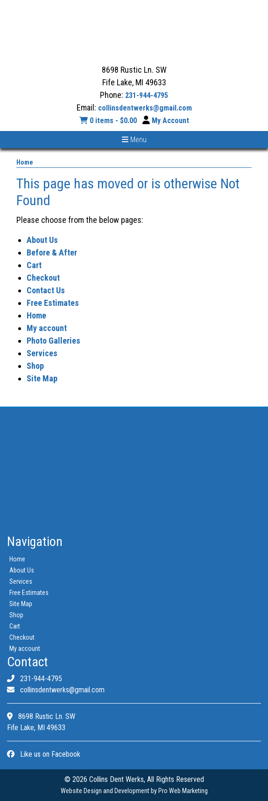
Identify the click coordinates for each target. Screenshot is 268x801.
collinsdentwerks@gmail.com (145, 108)
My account (47, 328)
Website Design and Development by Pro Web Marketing (134, 790)
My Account (170, 120)
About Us (42, 240)
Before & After (52, 252)
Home (24, 162)
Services (42, 353)
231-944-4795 (146, 95)
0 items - (109, 120)
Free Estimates (53, 303)
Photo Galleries (53, 340)
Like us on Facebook (43, 754)
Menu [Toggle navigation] (134, 139)
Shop (35, 366)
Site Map (42, 378)
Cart (34, 265)
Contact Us (46, 290)
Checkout (43, 278)
